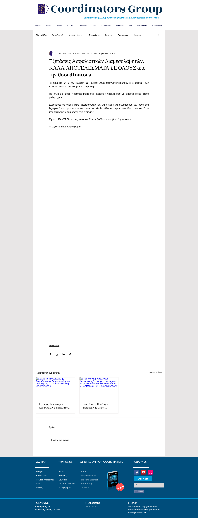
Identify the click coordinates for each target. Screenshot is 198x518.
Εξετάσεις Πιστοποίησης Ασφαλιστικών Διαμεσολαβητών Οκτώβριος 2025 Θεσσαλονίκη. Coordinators (55, 406)
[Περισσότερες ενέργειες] (147, 53)
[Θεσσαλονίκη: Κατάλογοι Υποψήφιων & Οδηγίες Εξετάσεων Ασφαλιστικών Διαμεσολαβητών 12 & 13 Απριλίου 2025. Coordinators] (99, 388)
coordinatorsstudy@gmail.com (144, 509)
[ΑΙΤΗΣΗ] (143, 478)
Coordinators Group (107, 9)
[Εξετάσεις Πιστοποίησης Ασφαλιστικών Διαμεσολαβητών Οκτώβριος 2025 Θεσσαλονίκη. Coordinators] (55, 388)
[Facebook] (136, 472)
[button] (158, 35)
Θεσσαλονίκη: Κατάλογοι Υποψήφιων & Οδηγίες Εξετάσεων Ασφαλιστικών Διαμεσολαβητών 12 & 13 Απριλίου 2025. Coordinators (98, 406)
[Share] (139, 491)
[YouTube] (143, 472)
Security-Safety (76, 35)
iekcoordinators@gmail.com (142, 506)
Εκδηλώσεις (94, 35)
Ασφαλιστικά (57, 35)
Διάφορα (137, 35)
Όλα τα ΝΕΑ (41, 35)
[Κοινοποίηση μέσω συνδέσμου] (70, 354)
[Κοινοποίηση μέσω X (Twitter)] (57, 354)
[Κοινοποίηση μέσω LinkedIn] (63, 354)
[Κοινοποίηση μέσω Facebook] (50, 354)
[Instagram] (150, 472)
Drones (108, 35)
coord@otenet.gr (137, 512)
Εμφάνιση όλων (155, 372)
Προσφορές (123, 35)
